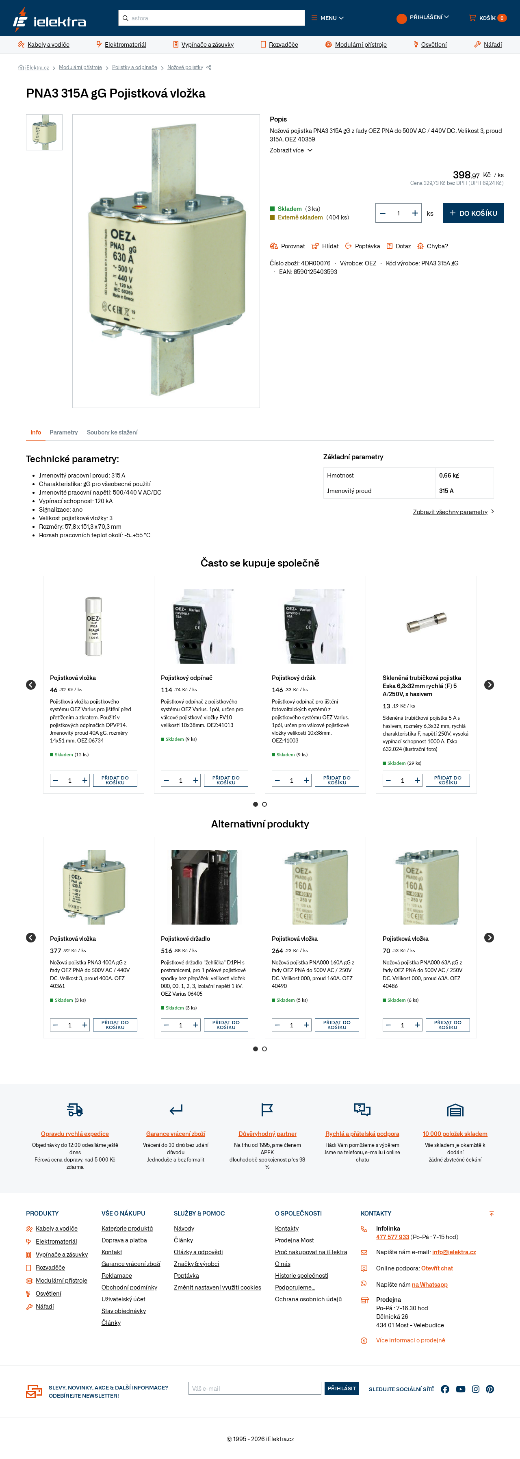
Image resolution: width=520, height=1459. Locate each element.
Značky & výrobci (196, 1263)
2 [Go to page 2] (264, 804)
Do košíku (473, 213)
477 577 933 (392, 1236)
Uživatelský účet (123, 1299)
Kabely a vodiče (57, 1228)
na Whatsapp (430, 1284)
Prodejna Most (294, 1240)
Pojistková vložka (73, 677)
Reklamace (117, 1275)
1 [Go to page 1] (255, 804)
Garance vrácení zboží (131, 1263)
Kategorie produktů (127, 1228)
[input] (70, 780)
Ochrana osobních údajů (308, 1299)
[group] (93, 685)
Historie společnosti (301, 1275)
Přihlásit (342, 1388)
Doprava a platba (124, 1240)
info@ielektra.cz (454, 1251)
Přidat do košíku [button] (115, 780)
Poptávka (186, 1275)
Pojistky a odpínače (134, 67)
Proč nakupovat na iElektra (311, 1251)
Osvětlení (48, 1293)
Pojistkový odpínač (186, 677)
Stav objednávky (124, 1310)
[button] (328, 18)
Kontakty (287, 1228)
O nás (282, 1263)
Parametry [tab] (64, 432)
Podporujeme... (295, 1287)
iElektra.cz (37, 67)
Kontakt (112, 1251)
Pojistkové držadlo (185, 938)
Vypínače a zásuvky (62, 1254)
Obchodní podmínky (129, 1287)
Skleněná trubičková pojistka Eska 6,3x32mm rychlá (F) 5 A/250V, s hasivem (422, 685)
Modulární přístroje (80, 67)
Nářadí (45, 1306)
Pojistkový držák (294, 677)
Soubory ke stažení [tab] (112, 432)
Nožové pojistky (185, 67)
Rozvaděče (50, 1267)
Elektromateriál (56, 1241)
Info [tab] (35, 432)
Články (111, 1322)
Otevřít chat (437, 1268)
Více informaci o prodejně (410, 1340)
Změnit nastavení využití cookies (217, 1287)
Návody (184, 1228)
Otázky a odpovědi (198, 1251)
